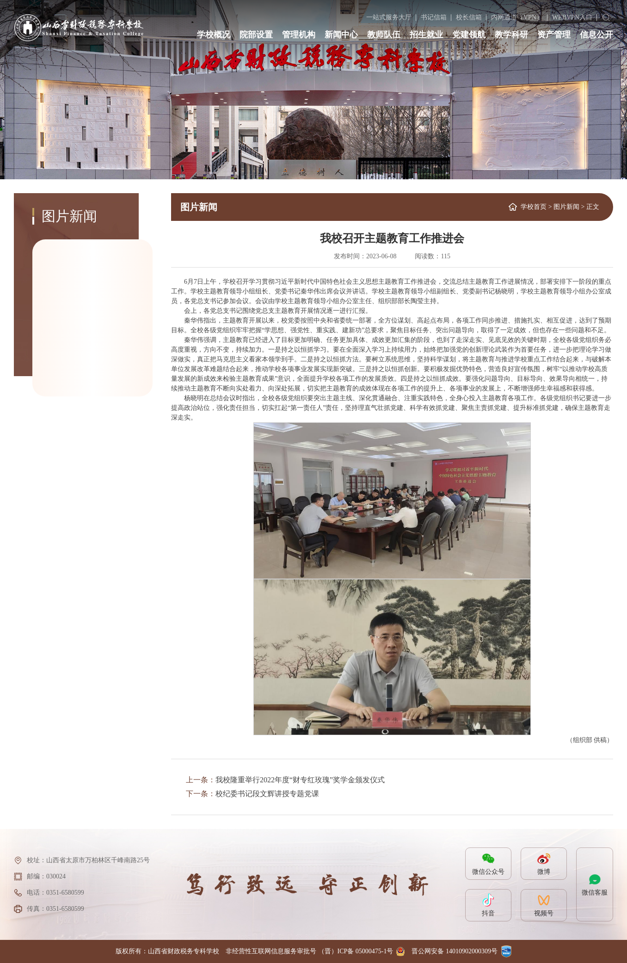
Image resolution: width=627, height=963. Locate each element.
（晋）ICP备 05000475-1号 (355, 951)
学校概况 (213, 34)
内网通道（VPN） (517, 17)
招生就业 (426, 34)
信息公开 (596, 34)
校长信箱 (469, 17)
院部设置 (256, 34)
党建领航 (469, 34)
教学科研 (511, 34)
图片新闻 (566, 206)
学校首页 (534, 206)
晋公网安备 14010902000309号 (455, 951)
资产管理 (554, 34)
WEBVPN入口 (572, 17)
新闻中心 (341, 34)
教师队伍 (383, 34)
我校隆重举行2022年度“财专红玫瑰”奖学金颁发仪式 (300, 780)
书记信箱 (434, 17)
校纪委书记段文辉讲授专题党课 (267, 794)
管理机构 (298, 34)
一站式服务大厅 (389, 17)
